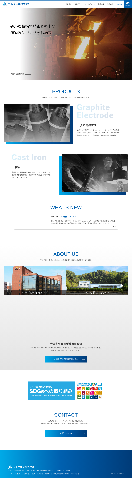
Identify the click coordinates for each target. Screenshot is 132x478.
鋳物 (33, 474)
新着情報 (101, 4)
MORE (114, 227)
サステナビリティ (89, 4)
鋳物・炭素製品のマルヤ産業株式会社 (17, 4)
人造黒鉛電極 (26, 474)
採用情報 (110, 4)
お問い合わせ (128, 4)
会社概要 (17, 474)
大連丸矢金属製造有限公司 (66, 359)
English (119, 4)
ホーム (10, 474)
